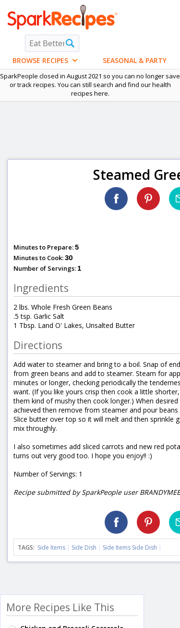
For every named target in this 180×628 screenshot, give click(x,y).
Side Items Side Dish (130, 547)
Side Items (51, 547)
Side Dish (84, 547)
